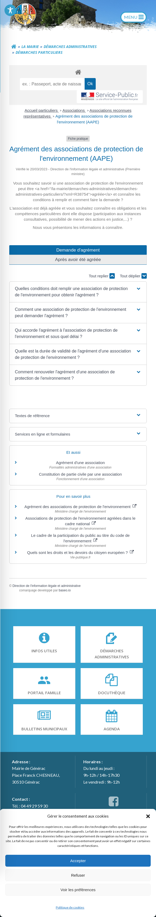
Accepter (78, 860)
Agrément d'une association (80, 462)
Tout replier (102, 276)
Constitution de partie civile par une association (80, 474)
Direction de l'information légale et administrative (46, 586)
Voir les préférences (78, 889)
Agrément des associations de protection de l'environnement (80, 506)
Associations (74, 110)
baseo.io (65, 590)
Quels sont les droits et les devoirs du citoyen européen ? (80, 552)
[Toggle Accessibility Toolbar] (10, 10)
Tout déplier (133, 276)
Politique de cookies (70, 907)
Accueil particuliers (42, 110)
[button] (148, 816)
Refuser (78, 875)
